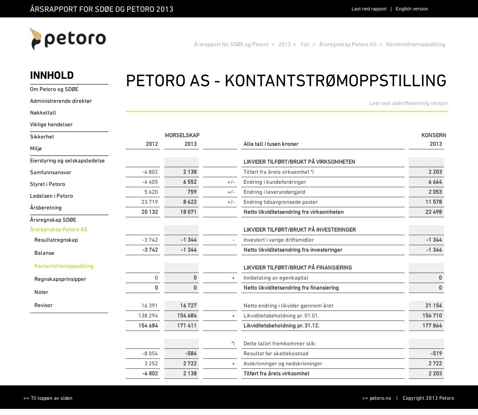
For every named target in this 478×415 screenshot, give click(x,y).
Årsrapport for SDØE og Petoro (231, 44)
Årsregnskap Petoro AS (348, 44)
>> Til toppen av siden (48, 398)
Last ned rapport (369, 8)
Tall (305, 44)
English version (412, 8)
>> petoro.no (376, 398)
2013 (284, 44)
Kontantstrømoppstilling (415, 44)
